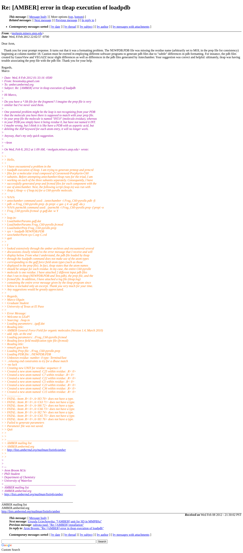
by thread (70, 26)
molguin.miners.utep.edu (27, 33)
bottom (78, 16)
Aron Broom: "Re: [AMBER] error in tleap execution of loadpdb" (64, 528)
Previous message (66, 20)
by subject (86, 26)
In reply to (88, 20)
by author (102, 26)
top (71, 16)
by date (55, 26)
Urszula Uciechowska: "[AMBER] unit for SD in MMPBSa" (65, 521)
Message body (38, 16)
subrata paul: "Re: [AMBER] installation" (58, 524)
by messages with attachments (131, 26)
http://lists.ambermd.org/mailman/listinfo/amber (36, 450)
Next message (42, 20)
